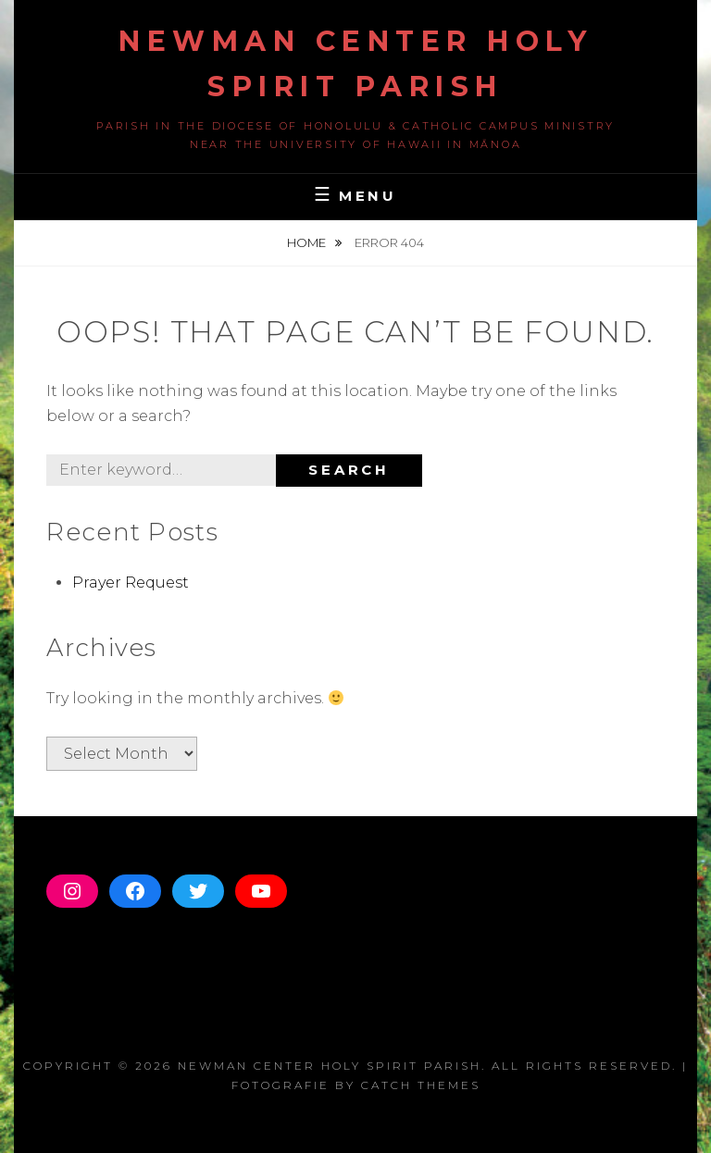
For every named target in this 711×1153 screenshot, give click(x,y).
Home (308, 242)
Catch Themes (420, 1085)
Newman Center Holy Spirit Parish (329, 1065)
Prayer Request (130, 582)
